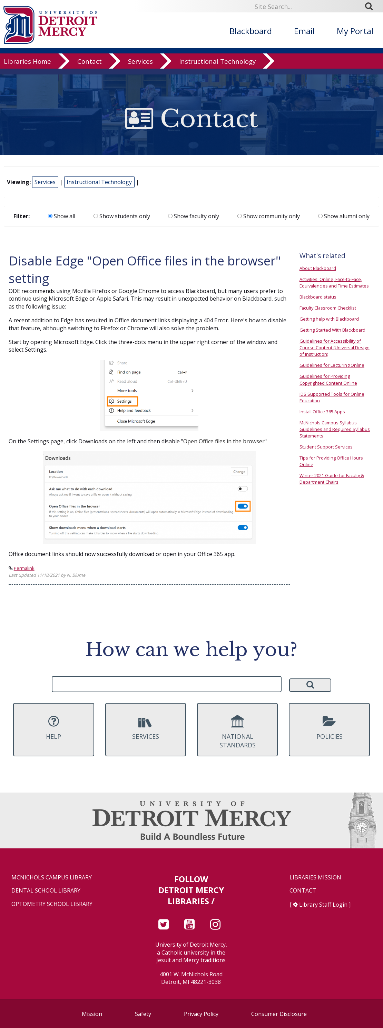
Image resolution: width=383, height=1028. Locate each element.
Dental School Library (45, 890)
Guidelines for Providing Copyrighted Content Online (328, 379)
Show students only (122, 216)
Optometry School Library (51, 904)
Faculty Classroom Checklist (327, 308)
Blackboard (250, 31)
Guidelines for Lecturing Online (331, 365)
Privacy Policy (201, 1014)
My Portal (355, 31)
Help (53, 727)
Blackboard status (317, 297)
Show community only (268, 216)
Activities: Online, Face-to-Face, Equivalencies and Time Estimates (334, 282)
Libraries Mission (315, 877)
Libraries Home (27, 67)
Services (140, 67)
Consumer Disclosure (279, 1014)
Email (304, 31)
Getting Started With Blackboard (332, 330)
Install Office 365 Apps (322, 412)
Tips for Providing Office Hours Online (331, 461)
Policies (329, 727)
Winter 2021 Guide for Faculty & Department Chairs (331, 478)
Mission (92, 1014)
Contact (89, 67)
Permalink (24, 568)
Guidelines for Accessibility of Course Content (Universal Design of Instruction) (334, 347)
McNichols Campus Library (51, 877)
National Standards (237, 732)
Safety (143, 1014)
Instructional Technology (217, 67)
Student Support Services (326, 447)
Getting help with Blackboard (329, 319)
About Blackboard (317, 268)
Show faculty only (193, 216)
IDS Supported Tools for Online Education (331, 397)
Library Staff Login (323, 904)
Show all (61, 216)
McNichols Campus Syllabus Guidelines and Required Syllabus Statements (334, 429)
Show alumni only (344, 216)
